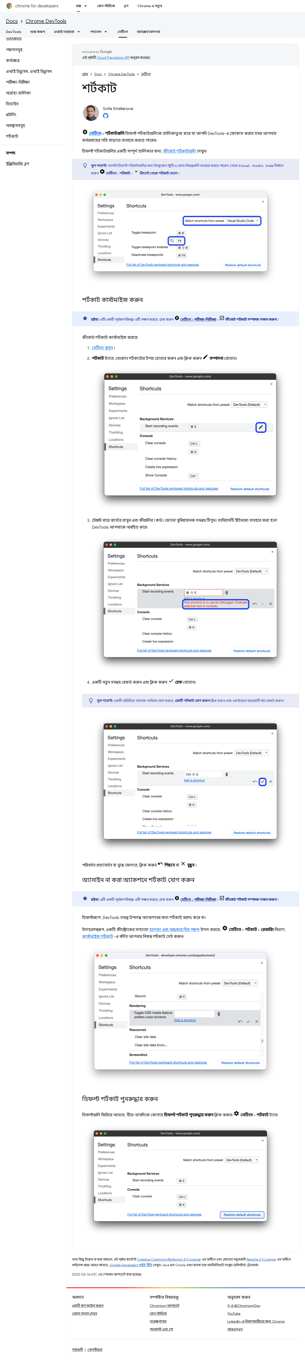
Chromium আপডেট (164, 1305)
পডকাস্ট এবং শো (161, 1329)
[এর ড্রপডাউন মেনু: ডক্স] (87, 6)
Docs (12, 21)
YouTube (233, 1313)
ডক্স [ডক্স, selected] (78, 6)
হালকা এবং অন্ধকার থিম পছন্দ (174, 929)
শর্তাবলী (77, 1350)
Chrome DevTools (46, 21)
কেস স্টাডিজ (106, 6)
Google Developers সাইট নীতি (130, 1265)
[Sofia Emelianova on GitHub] (105, 117)
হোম (85, 74)
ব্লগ (126, 6)
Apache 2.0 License (261, 1259)
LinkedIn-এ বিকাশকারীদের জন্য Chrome (256, 1321)
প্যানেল (95, 32)
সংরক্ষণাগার (158, 1321)
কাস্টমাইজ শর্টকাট (97, 936)
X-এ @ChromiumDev (243, 1305)
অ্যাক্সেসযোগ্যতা (148, 32)
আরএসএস (235, 1329)
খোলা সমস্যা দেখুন (84, 1313)
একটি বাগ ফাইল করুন (87, 1305)
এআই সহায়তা (64, 32)
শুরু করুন (37, 32)
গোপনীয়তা (94, 1350)
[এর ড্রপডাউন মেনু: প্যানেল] (107, 32)
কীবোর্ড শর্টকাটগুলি (179, 151)
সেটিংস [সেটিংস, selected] (122, 32)
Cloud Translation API (113, 57)
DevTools (13, 32)
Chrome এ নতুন (149, 6)
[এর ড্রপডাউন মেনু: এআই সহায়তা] (80, 32)
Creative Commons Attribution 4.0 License (169, 1259)
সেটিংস (146, 74)
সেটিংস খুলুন (102, 348)
